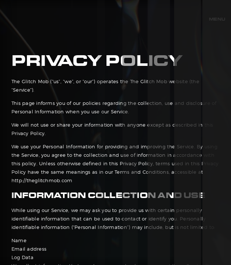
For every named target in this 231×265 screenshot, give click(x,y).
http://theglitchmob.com (41, 181)
